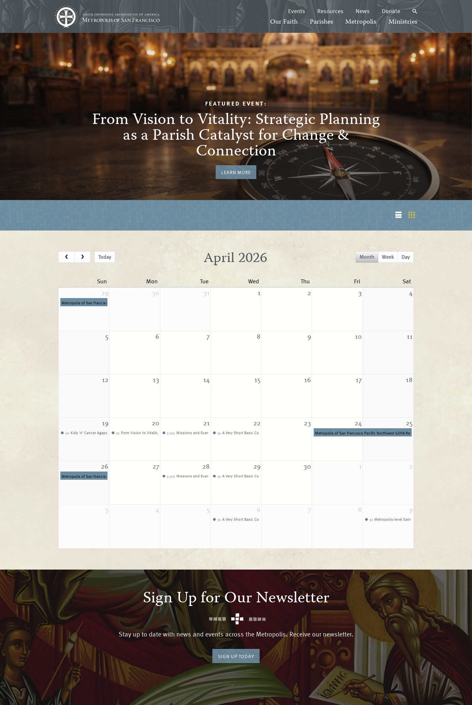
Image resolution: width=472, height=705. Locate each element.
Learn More (236, 172)
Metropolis (360, 22)
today (104, 257)
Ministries (402, 22)
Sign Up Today (236, 656)
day (406, 257)
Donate (391, 11)
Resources (330, 11)
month (367, 257)
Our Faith (284, 22)
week (388, 257)
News (363, 11)
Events (296, 11)
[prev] (66, 257)
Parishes (321, 22)
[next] (82, 257)
